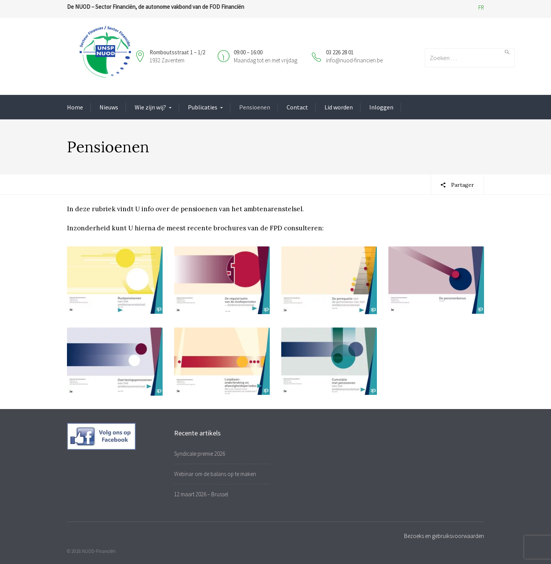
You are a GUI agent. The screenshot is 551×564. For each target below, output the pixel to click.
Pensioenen (254, 107)
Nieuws (108, 107)
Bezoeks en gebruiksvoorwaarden (444, 536)
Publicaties (202, 107)
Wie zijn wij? (150, 107)
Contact (297, 107)
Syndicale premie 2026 (199, 453)
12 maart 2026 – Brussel (201, 494)
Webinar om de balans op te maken (215, 474)
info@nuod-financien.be (354, 60)
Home (75, 107)
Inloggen (381, 107)
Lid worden (338, 107)
